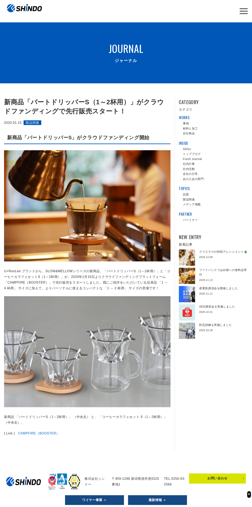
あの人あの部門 (193, 179)
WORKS (184, 117)
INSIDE (183, 143)
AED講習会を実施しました (217, 306)
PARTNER (185, 214)
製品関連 (32, 122)
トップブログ (192, 154)
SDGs (187, 149)
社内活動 (189, 169)
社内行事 (189, 163)
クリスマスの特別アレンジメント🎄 (223, 251)
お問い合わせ (217, 478)
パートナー (190, 220)
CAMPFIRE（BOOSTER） (39, 433)
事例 (186, 123)
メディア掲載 (192, 204)
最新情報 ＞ (157, 500)
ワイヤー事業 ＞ (94, 500)
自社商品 (189, 133)
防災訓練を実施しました (215, 324)
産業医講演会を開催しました (218, 288)
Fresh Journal (192, 159)
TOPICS (184, 188)
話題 (186, 194)
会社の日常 (190, 173)
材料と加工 (190, 128)
